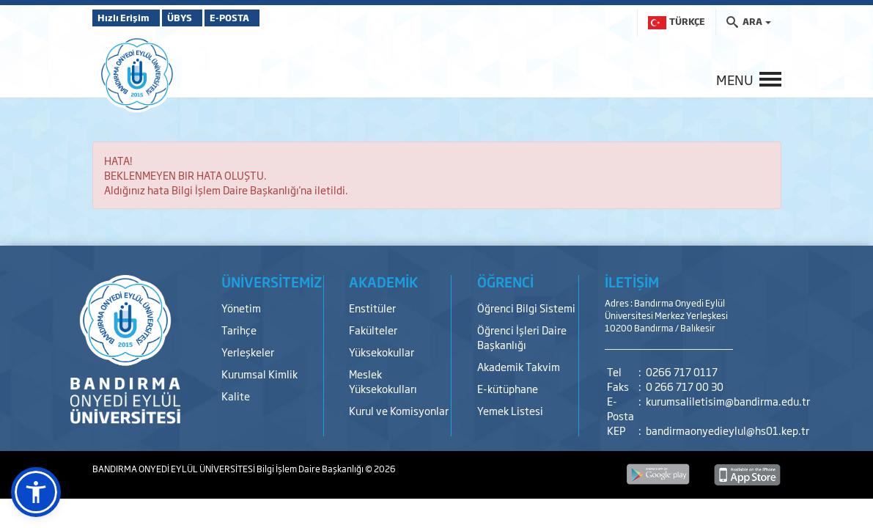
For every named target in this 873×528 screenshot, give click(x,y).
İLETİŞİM (632, 281)
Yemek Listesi (510, 410)
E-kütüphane (507, 388)
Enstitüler (372, 307)
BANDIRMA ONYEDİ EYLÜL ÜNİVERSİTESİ (174, 468)
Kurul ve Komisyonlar (399, 410)
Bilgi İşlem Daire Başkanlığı (311, 468)
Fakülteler (373, 329)
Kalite (235, 395)
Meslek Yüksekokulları (383, 381)
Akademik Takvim (518, 366)
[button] (36, 492)
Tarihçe (239, 329)
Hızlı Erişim (129, 17)
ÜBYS (200, 17)
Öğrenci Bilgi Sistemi (526, 307)
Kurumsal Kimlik (259, 373)
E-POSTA (268, 17)
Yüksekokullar (381, 351)
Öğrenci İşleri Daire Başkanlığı (522, 337)
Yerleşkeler (247, 351)
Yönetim (241, 307)
